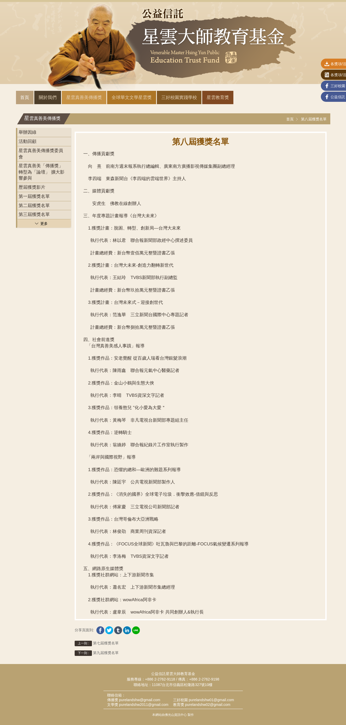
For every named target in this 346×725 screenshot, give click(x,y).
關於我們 (48, 97)
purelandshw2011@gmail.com (143, 704)
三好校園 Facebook (317, 86)
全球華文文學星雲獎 (132, 97)
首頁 (24, 97)
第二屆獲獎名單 (34, 205)
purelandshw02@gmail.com (207, 704)
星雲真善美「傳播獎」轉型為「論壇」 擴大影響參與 (41, 172)
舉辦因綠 (27, 132)
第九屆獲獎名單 (97, 653)
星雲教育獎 (218, 97)
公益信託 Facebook (317, 97)
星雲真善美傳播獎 (84, 97)
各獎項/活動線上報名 (318, 75)
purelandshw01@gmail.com (211, 700)
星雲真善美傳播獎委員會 (41, 153)
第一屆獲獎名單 (34, 196)
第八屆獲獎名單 (314, 119)
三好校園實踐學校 (179, 97)
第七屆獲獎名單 (97, 643)
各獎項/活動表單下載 (318, 64)
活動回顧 (27, 141)
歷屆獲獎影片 (32, 187)
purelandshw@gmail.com (139, 700)
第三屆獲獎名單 (34, 214)
